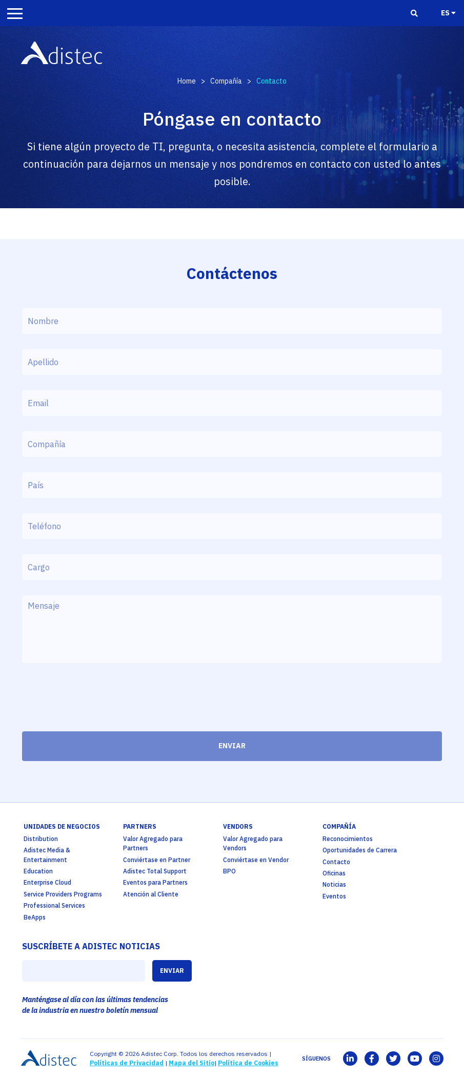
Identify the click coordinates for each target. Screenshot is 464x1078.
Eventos (334, 896)
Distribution (41, 839)
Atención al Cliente (150, 894)
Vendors (238, 826)
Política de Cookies (248, 1063)
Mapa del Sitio (191, 1063)
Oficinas (334, 873)
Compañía (226, 81)
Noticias (334, 884)
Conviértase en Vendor (256, 860)
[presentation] (100, 700)
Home (186, 81)
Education (38, 871)
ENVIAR (232, 745)
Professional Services (54, 905)
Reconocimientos (347, 839)
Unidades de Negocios (62, 826)
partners (139, 826)
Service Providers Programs (63, 894)
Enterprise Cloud (47, 882)
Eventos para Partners (155, 882)
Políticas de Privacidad (127, 1063)
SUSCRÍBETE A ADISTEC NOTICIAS (91, 946)
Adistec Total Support (155, 871)
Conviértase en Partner (156, 860)
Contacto (336, 862)
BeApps (35, 917)
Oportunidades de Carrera (359, 850)
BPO (229, 871)
